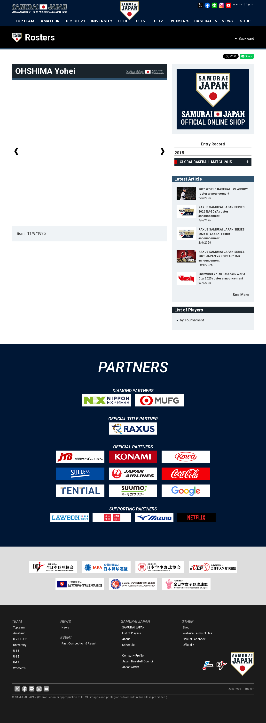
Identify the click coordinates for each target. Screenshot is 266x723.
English (249, 4)
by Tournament (192, 320)
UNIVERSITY (101, 21)
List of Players (131, 633)
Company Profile (133, 655)
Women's (19, 668)
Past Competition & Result (79, 643)
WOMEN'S (180, 21)
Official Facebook (194, 639)
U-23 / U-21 (20, 639)
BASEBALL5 (205, 21)
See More (241, 295)
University (19, 645)
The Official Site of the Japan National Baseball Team (41, 9)
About (126, 639)
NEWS (227, 21)
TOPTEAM (24, 21)
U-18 (122, 21)
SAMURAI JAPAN (133, 627)
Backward (246, 38)
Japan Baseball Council (138, 661)
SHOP (245, 21)
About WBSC (130, 667)
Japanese (237, 4)
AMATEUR (50, 21)
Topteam (19, 627)
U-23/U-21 (76, 21)
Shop (186, 627)
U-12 (158, 21)
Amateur (19, 633)
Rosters (40, 37)
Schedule (128, 645)
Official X (189, 645)
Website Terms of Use (197, 633)
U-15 (140, 21)
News (65, 627)
